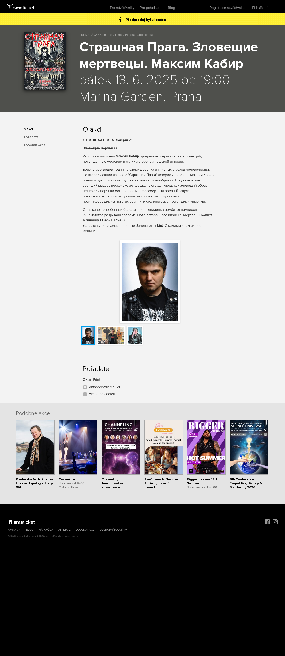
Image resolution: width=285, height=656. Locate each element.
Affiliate (64, 530)
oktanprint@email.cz (105, 387)
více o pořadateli (102, 394)
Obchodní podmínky (114, 530)
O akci (28, 129)
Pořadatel (32, 137)
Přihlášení (259, 8)
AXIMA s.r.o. (44, 536)
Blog (171, 8)
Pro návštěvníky (122, 8)
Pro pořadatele (151, 8)
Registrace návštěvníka (227, 8)
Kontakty (14, 530)
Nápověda (46, 530)
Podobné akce (34, 145)
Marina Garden (121, 97)
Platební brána (61, 536)
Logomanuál (85, 530)
